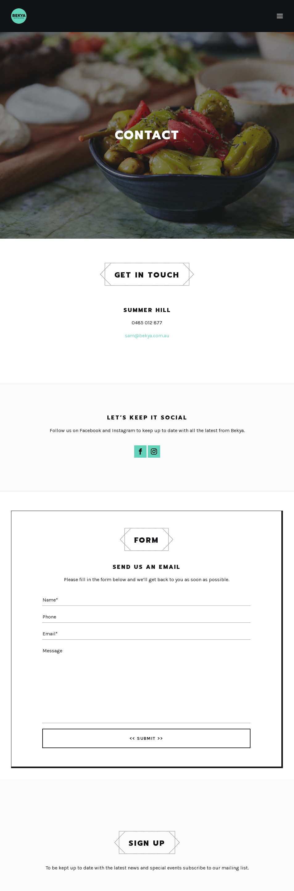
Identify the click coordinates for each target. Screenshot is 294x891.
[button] (280, 16)
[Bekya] (19, 16)
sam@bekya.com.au (147, 335)
